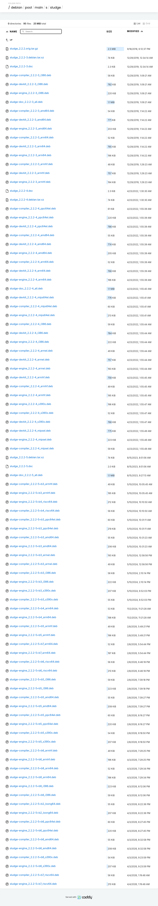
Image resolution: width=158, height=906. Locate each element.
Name (14, 31)
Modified (135, 31)
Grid (146, 23)
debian (16, 7)
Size (109, 31)
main (39, 7)
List (136, 23)
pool (28, 7)
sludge (55, 7)
